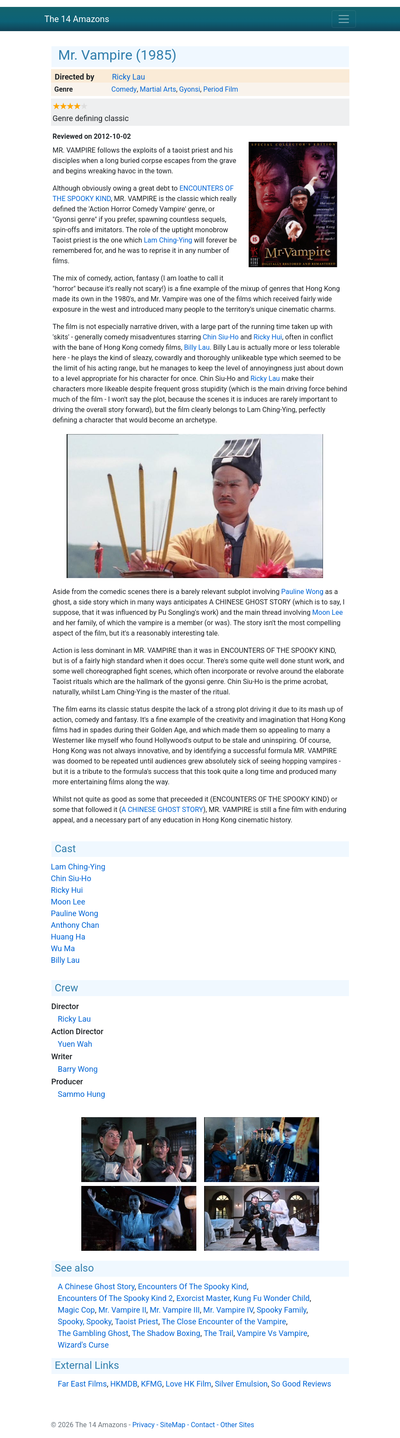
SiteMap (173, 1425)
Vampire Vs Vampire (272, 1333)
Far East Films (82, 1383)
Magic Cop (76, 1309)
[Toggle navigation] (344, 19)
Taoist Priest (136, 1321)
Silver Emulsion (241, 1383)
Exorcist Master (203, 1298)
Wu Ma (63, 948)
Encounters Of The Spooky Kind (192, 1286)
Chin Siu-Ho (221, 337)
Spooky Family (281, 1309)
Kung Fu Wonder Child (272, 1298)
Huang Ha (68, 936)
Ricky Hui (267, 337)
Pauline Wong (302, 592)
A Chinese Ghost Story (162, 809)
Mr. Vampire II (122, 1309)
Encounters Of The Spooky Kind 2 (115, 1298)
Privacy (143, 1425)
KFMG (151, 1383)
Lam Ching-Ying (168, 240)
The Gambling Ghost (93, 1333)
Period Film (220, 89)
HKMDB (124, 1383)
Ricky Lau (128, 76)
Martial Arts (158, 89)
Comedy (124, 89)
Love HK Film (188, 1383)
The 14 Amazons (77, 19)
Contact (203, 1425)
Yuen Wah (75, 1043)
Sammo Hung (82, 1094)
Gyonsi (189, 89)
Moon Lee (327, 612)
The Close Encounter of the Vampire (224, 1321)
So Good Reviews (301, 1383)
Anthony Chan (75, 925)
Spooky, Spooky (85, 1321)
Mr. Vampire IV (228, 1309)
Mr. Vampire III (175, 1309)
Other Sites (237, 1425)
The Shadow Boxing (166, 1333)
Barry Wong (78, 1069)
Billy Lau (196, 347)
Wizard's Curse (83, 1344)
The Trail (219, 1333)
